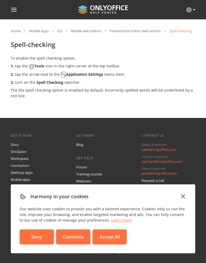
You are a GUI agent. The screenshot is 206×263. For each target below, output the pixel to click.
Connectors (20, 165)
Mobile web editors (86, 30)
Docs (15, 144)
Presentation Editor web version (135, 30)
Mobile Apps (39, 30)
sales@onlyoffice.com (159, 149)
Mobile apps (20, 179)
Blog (79, 144)
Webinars (83, 181)
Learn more (121, 220)
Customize (73, 237)
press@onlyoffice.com (159, 173)
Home (16, 30)
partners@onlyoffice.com (162, 161)
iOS (59, 30)
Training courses (89, 174)
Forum (81, 167)
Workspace (19, 158)
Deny (36, 237)
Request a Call (153, 180)
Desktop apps (22, 172)
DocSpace (18, 151)
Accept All (110, 237)
